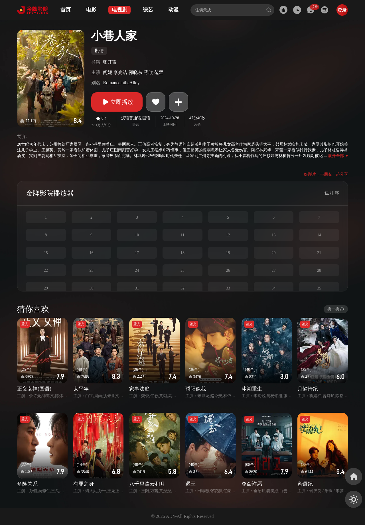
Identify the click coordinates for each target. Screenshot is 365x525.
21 (319, 253)
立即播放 (117, 102)
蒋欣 (148, 72)
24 (137, 270)
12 (228, 235)
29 (46, 288)
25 (182, 270)
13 (273, 235)
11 (182, 235)
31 (137, 288)
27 (273, 270)
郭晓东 (135, 72)
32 (182, 288)
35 (319, 288)
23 (92, 270)
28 (319, 270)
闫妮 (107, 72)
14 (319, 235)
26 (228, 270)
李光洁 (120, 72)
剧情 (99, 50)
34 (273, 288)
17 (137, 253)
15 (46, 253)
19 (228, 253)
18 (182, 253)
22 (46, 270)
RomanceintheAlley (121, 82)
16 (92, 253)
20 (273, 253)
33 (228, 288)
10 (137, 235)
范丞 (158, 72)
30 (92, 288)
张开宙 (110, 62)
